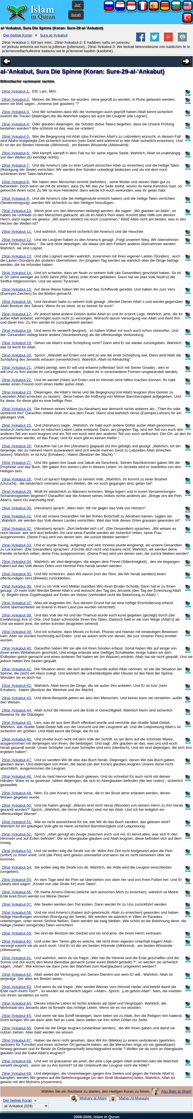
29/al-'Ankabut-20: (17, 355)
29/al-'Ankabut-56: (17, 892)
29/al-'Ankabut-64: (17, 1003)
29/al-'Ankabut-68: (17, 1061)
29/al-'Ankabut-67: (17, 1040)
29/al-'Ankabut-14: (17, 273)
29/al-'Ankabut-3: (16, 112)
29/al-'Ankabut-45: (17, 722)
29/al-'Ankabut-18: (17, 330)
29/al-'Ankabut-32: (17, 528)
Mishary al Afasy (93, 1098)
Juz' (78, 5)
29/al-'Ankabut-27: (17, 463)
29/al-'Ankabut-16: (17, 302)
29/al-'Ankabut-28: (17, 479)
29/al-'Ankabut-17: (17, 314)
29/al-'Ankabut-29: (17, 491)
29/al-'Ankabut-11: (17, 231)
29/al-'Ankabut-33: (17, 545)
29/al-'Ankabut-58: (17, 912)
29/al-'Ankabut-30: (17, 508)
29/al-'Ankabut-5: (16, 136)
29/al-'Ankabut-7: (16, 165)
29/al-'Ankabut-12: (17, 240)
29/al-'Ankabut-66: (17, 1028)
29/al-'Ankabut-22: (17, 380)
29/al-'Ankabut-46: (17, 739)
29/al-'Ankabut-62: (17, 974)
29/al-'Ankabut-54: (17, 867)
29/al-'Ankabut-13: (17, 256)
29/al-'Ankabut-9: (16, 198)
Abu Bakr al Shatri (176, 1091)
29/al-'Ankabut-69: (17, 1073)
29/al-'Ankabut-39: (17, 632)
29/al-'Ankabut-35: (17, 574)
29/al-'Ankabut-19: (17, 343)
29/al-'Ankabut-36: (17, 586)
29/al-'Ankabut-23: (17, 392)
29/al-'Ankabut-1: (16, 91)
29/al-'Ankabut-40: (17, 648)
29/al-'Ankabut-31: (17, 516)
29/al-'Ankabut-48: (17, 776)
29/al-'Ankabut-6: (16, 153)
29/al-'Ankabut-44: (17, 710)
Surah (76, 15)
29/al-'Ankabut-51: (17, 822)
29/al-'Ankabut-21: (17, 367)
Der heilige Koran (17, 35)
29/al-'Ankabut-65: (17, 1016)
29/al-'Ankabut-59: (17, 933)
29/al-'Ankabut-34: (17, 562)
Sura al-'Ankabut (54, 35)
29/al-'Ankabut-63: (17, 987)
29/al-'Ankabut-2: (16, 99)
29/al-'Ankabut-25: (17, 425)
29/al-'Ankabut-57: (17, 904)
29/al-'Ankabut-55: (17, 880)
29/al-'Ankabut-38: (17, 615)
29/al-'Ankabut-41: (17, 669)
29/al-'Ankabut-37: (17, 603)
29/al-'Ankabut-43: (17, 698)
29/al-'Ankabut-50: (17, 805)
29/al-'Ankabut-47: (17, 760)
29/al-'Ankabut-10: (17, 211)
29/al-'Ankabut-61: (17, 958)
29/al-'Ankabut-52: (17, 834)
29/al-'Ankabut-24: (17, 409)
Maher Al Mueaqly (134, 1098)
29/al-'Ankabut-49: (17, 793)
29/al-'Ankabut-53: (17, 851)
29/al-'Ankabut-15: (17, 289)
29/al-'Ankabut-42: (17, 685)
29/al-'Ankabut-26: (17, 446)
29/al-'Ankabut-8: (16, 182)
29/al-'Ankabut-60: (17, 941)
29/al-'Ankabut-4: (16, 124)
